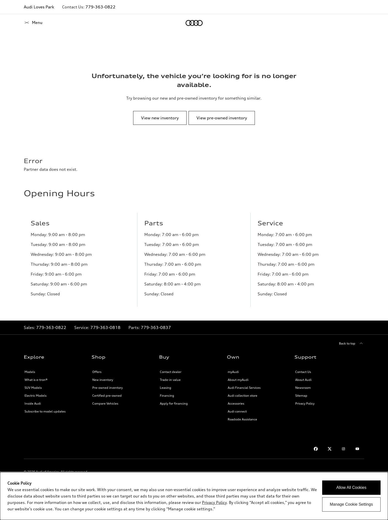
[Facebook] (316, 449)
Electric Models (35, 395)
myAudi (233, 372)
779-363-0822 (100, 6)
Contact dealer (170, 372)
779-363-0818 (105, 327)
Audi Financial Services (244, 388)
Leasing (165, 388)
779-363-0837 (156, 327)
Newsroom (303, 388)
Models (29, 372)
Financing (167, 395)
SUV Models (33, 388)
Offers (96, 372)
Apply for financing (174, 403)
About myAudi (238, 380)
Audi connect (237, 411)
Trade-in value (170, 380)
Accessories (236, 403)
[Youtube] (357, 449)
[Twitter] (330, 449)
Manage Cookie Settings (351, 504)
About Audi (303, 380)
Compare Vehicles (105, 403)
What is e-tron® (36, 380)
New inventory (102, 380)
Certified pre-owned (107, 395)
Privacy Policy (305, 403)
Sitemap (301, 395)
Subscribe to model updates (45, 411)
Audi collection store (242, 395)
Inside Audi (32, 403)
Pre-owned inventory (107, 388)
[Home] (32, 23)
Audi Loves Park (39, 6)
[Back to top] (351, 344)
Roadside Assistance (242, 419)
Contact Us (303, 372)
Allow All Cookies (351, 487)
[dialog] (194, 496)
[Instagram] (343, 449)
